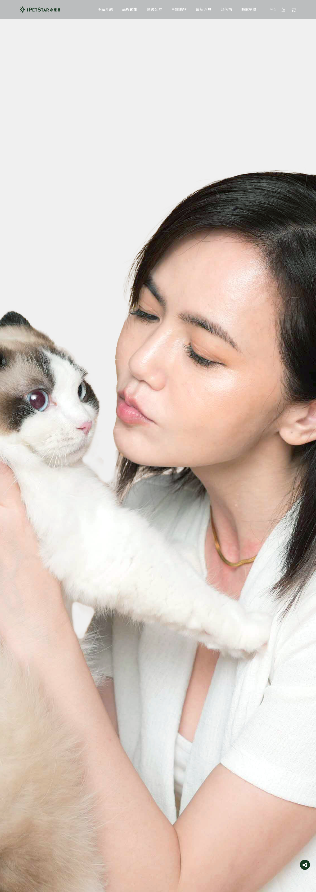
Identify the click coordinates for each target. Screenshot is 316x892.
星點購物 (179, 9)
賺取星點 (249, 9)
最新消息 (203, 9)
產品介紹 (105, 9)
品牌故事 (130, 9)
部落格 (226, 9)
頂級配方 (154, 9)
